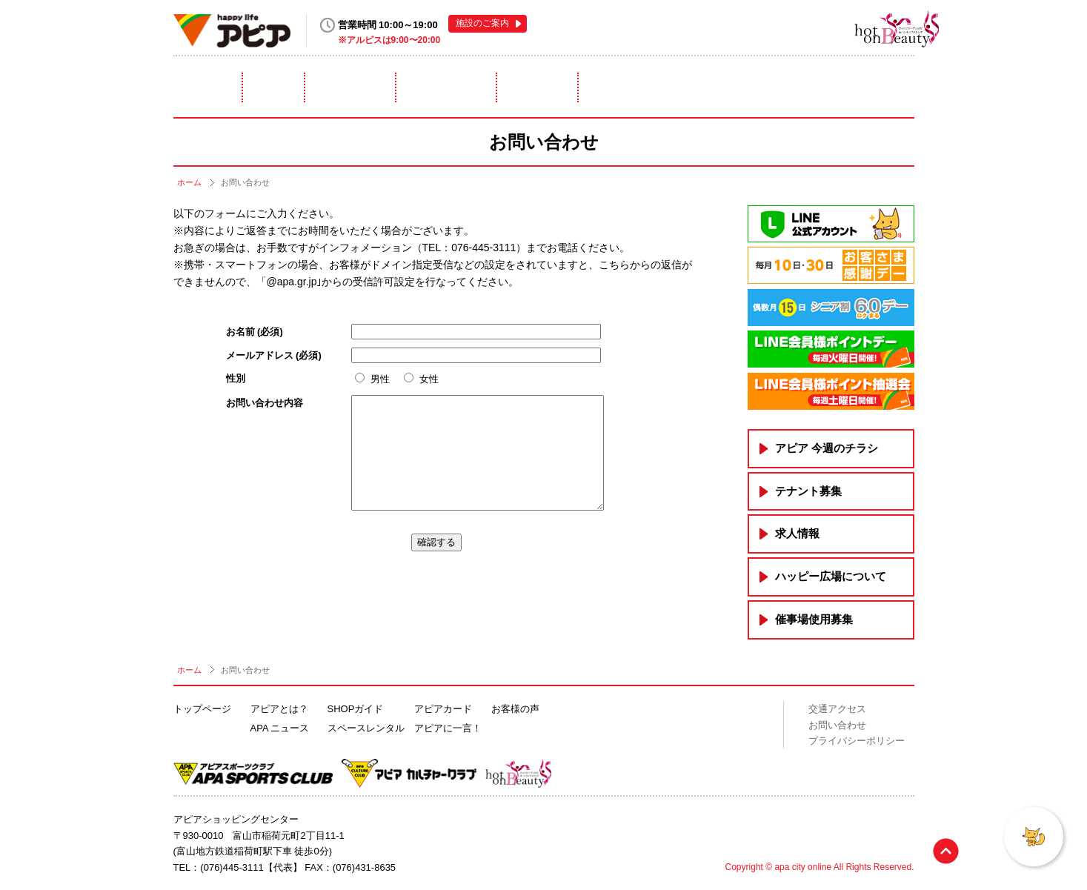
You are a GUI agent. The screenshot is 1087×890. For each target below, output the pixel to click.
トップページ (202, 708)
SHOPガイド (356, 708)
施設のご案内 (482, 23)
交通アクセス (837, 708)
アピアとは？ (220, 87)
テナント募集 (808, 491)
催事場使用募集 (814, 619)
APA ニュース (280, 728)
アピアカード (716, 87)
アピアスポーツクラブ (737, 28)
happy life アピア (232, 30)
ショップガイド (446, 87)
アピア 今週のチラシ (826, 448)
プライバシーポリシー (856, 740)
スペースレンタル (581, 87)
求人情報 (797, 533)
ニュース (331, 87)
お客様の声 (515, 708)
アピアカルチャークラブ (795, 28)
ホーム (189, 182)
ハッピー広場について (830, 576)
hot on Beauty (872, 28)
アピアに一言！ (849, 87)
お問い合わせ (837, 724)
